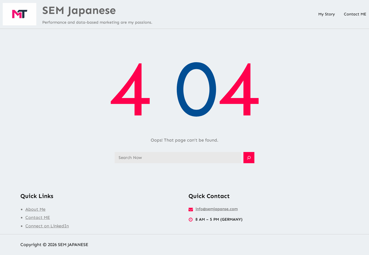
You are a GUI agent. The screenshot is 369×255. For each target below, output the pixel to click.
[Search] (248, 157)
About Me (35, 209)
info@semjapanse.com (216, 208)
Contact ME (37, 217)
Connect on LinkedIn (47, 226)
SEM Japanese (79, 10)
